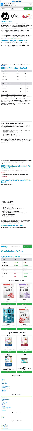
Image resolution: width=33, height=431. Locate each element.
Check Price (8, 304)
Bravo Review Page (17, 38)
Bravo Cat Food (5, 428)
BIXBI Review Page (8, 38)
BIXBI (3, 400)
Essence (3, 404)
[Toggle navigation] (1, 1)
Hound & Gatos (5, 409)
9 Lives (3, 379)
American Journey (5, 386)
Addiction (4, 382)
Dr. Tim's (3, 403)
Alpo (3, 384)
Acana (3, 380)
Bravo (3, 416)
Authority (4, 390)
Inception (4, 410)
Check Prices (27, 247)
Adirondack (4, 383)
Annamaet (4, 387)
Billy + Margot (5, 402)
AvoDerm (4, 391)
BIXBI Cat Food (5, 425)
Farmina (3, 406)
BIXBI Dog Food (5, 424)
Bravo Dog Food (5, 426)
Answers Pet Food (5, 389)
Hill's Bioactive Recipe (6, 407)
